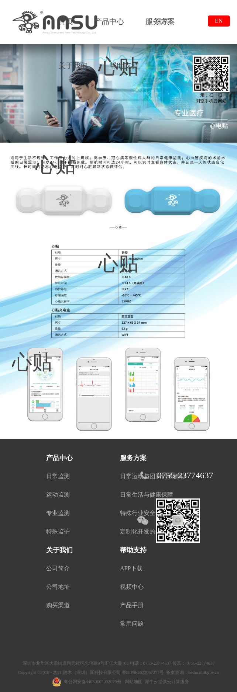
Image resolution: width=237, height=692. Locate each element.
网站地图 (132, 681)
